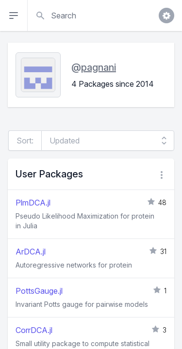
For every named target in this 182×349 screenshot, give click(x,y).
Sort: (25, 140)
